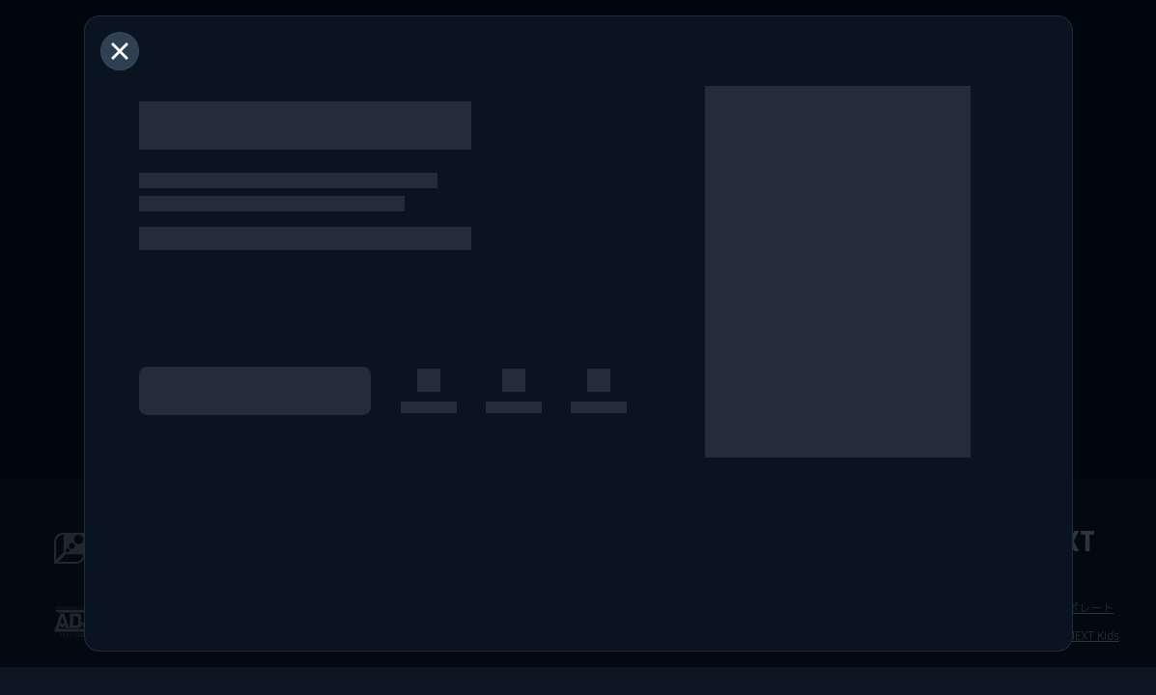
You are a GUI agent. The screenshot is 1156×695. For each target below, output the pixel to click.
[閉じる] (119, 51)
